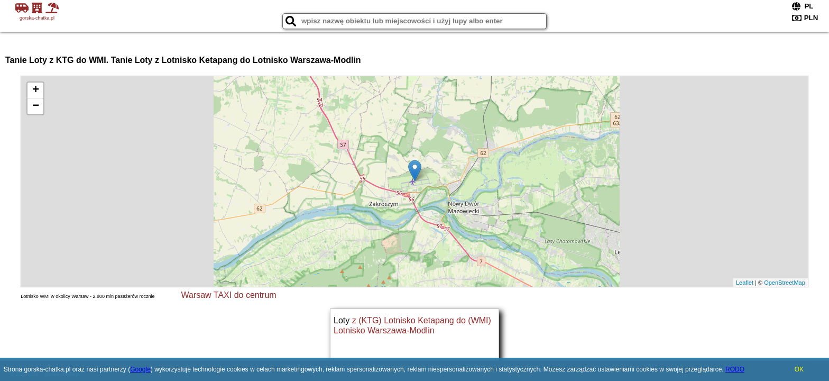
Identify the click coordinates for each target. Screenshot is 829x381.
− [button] (35, 106)
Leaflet (744, 282)
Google (140, 369)
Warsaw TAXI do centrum (228, 295)
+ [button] (35, 90)
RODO (734, 369)
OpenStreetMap (784, 282)
